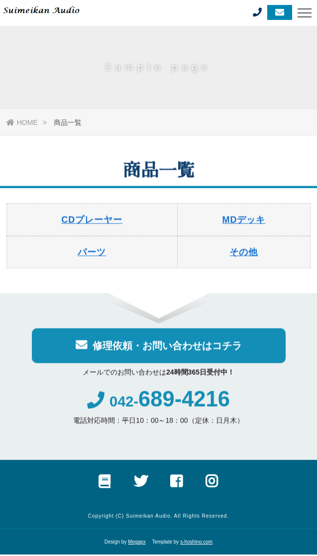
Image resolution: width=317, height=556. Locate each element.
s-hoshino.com (196, 543)
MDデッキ (243, 221)
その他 (243, 253)
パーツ (92, 253)
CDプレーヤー (91, 221)
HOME (22, 122)
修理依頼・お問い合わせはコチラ (159, 346)
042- (158, 403)
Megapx (137, 543)
